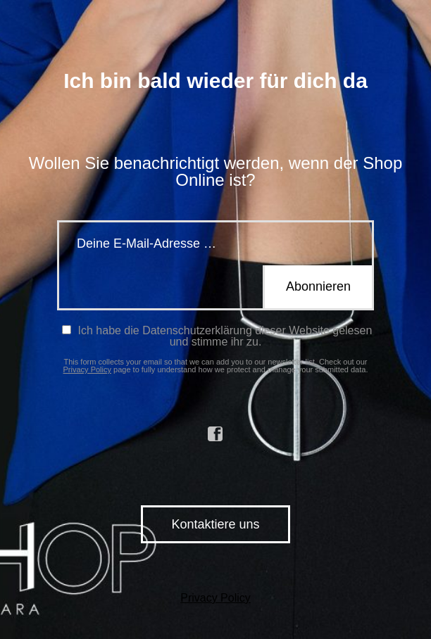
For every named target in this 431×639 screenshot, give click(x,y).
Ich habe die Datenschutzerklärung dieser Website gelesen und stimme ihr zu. (217, 336)
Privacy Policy (87, 369)
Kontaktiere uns (215, 524)
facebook (215, 434)
